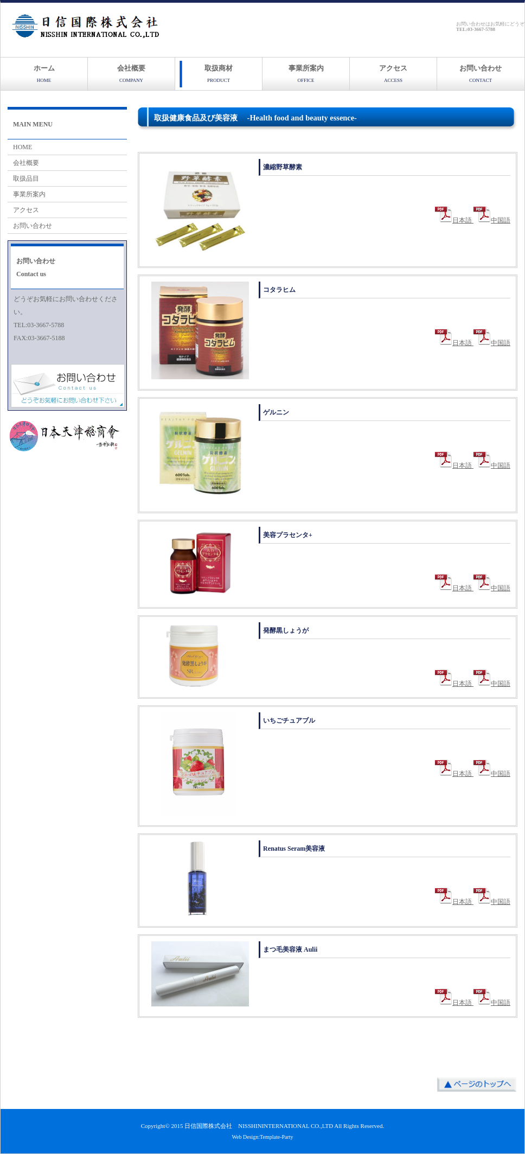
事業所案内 (306, 73)
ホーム (44, 73)
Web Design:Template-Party (262, 1137)
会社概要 (131, 73)
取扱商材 (218, 73)
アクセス (393, 73)
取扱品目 (26, 178)
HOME (22, 147)
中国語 (491, 220)
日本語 (454, 220)
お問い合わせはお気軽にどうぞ (490, 26)
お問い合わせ (480, 73)
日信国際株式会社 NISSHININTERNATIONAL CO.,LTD (258, 1126)
